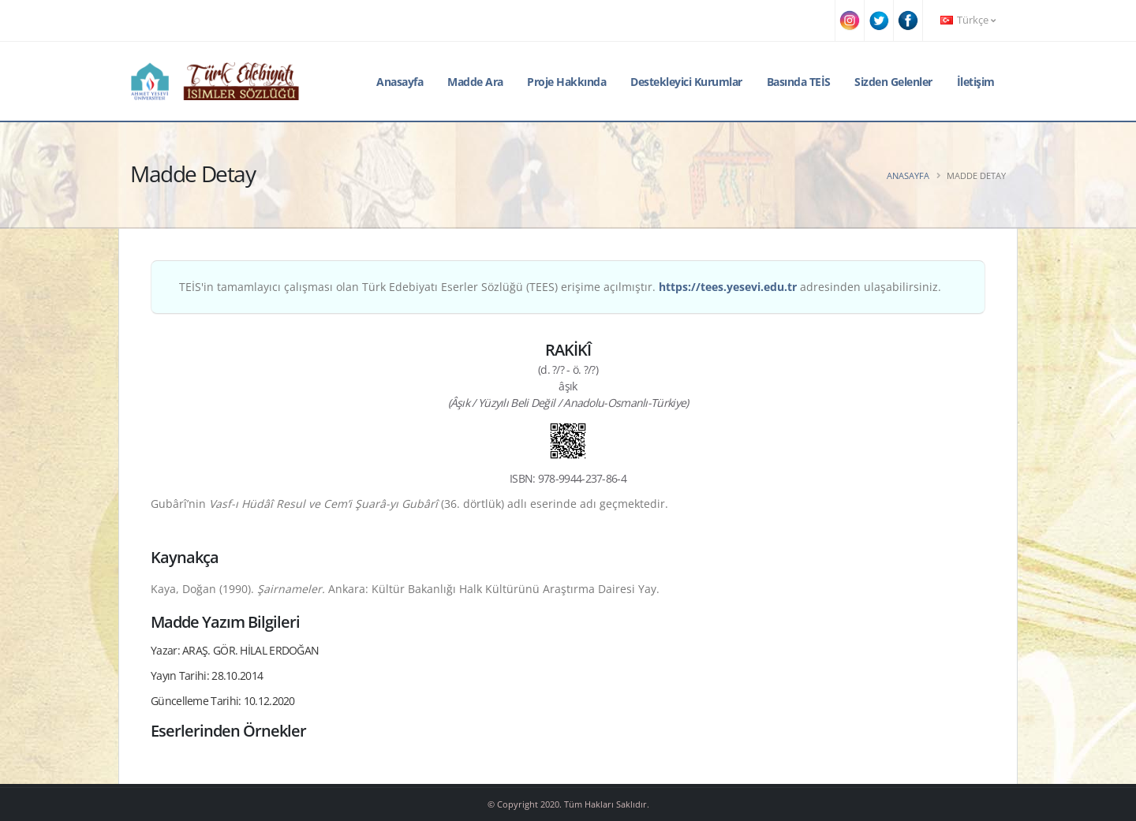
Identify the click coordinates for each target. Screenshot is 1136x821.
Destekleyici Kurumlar (686, 81)
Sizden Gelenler (893, 81)
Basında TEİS (799, 81)
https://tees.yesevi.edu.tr (728, 286)
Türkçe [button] (968, 20)
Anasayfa (399, 81)
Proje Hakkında (566, 81)
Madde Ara (475, 81)
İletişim (976, 81)
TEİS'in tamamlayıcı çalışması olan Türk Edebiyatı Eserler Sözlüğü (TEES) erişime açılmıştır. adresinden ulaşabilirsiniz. (560, 286)
